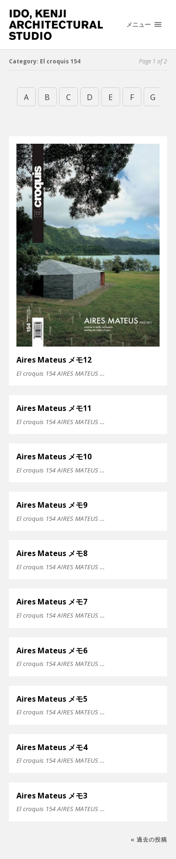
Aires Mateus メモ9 (51, 505)
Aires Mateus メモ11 (54, 408)
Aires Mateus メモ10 (54, 456)
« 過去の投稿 (148, 840)
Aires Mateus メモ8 (51, 553)
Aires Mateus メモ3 (51, 795)
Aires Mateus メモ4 (51, 747)
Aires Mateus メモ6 (51, 650)
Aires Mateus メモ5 (51, 699)
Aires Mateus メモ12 (54, 360)
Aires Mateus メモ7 (51, 601)
